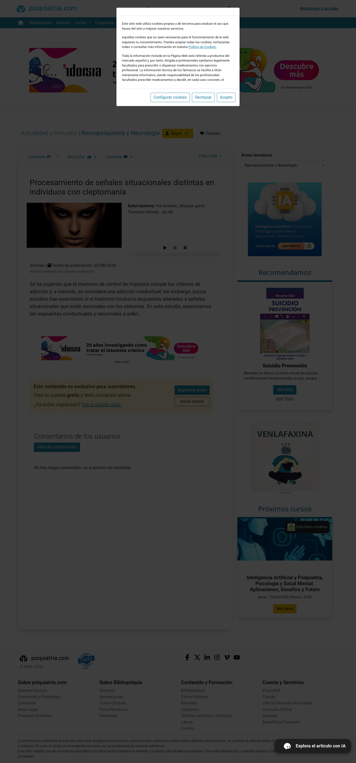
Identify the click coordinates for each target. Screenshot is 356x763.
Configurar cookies (170, 97)
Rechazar (203, 97)
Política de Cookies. (202, 47)
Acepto (226, 97)
